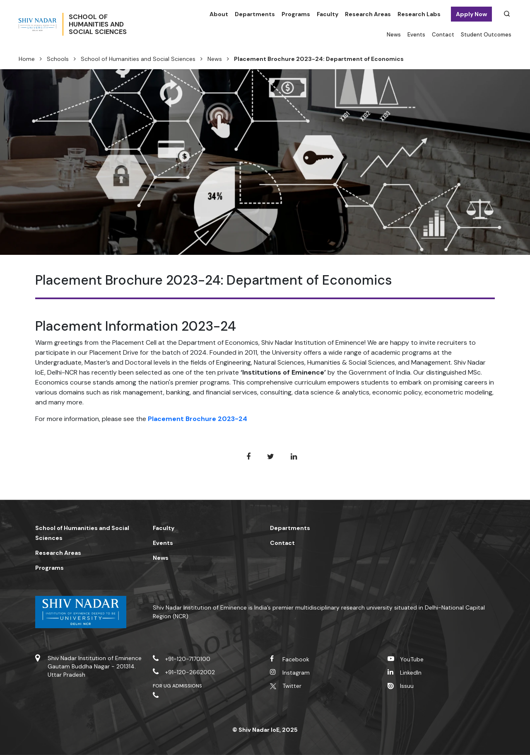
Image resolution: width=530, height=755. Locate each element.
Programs (296, 14)
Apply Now (471, 14)
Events (416, 34)
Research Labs (419, 14)
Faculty (327, 14)
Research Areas (368, 14)
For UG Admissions (177, 685)
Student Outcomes (486, 34)
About (219, 14)
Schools (58, 59)
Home (27, 59)
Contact (443, 34)
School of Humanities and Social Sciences (138, 59)
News (394, 34)
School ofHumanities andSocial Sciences (126, 24)
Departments (255, 14)
